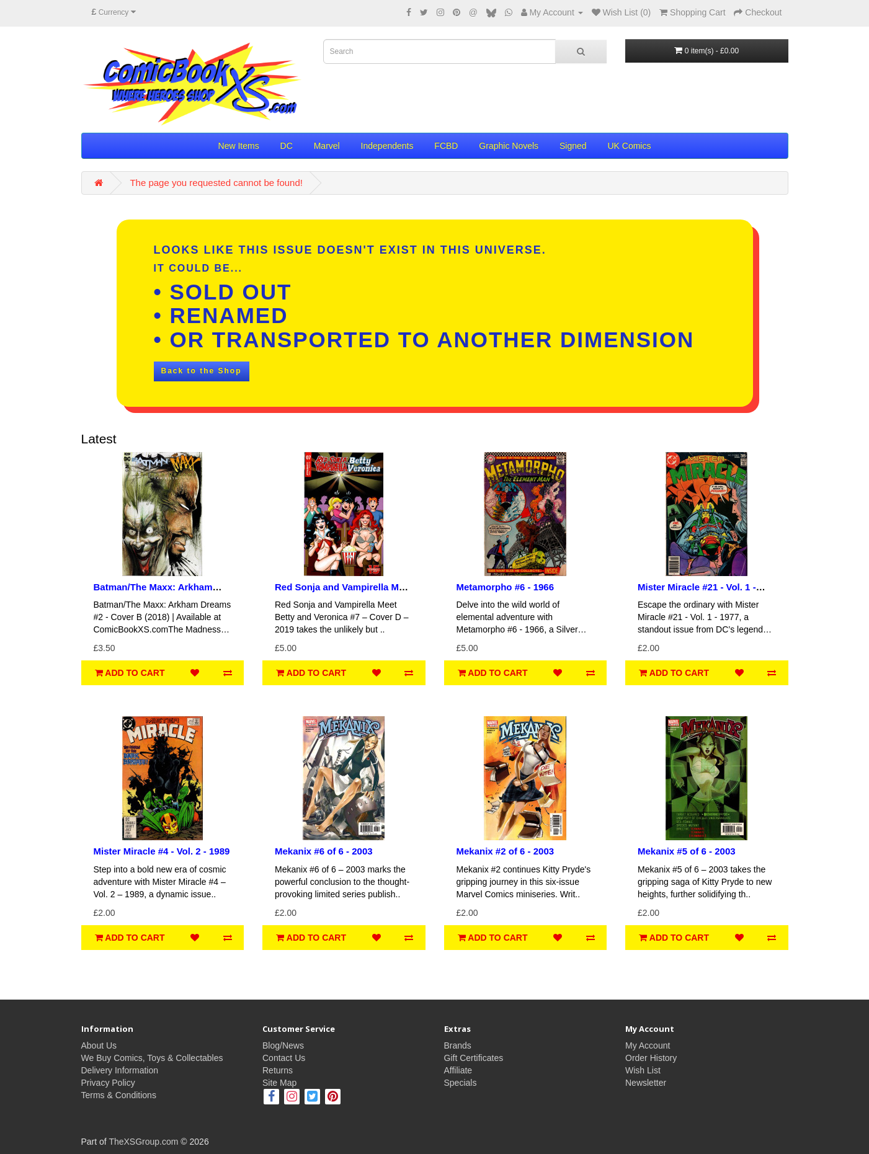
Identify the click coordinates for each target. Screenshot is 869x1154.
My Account (647, 1045)
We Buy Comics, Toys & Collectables (152, 1058)
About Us (99, 1045)
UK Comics (629, 146)
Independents (387, 146)
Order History (651, 1058)
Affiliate (458, 1070)
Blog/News (283, 1045)
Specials (460, 1083)
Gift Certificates (474, 1058)
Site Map (279, 1083)
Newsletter (645, 1083)
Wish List (643, 1070)
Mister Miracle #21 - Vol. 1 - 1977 (697, 592)
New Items (238, 146)
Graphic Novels (508, 146)
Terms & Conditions (118, 1095)
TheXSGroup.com (143, 1142)
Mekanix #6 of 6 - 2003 (324, 851)
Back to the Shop (201, 370)
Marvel (327, 146)
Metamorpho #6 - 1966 (506, 587)
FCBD (446, 146)
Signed (573, 146)
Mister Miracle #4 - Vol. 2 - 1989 (162, 851)
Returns (277, 1070)
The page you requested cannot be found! (216, 182)
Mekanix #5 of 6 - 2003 (687, 851)
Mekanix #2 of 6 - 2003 (506, 851)
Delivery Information (120, 1070)
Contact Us (283, 1058)
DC (286, 146)
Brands (457, 1045)
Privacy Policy (108, 1083)
